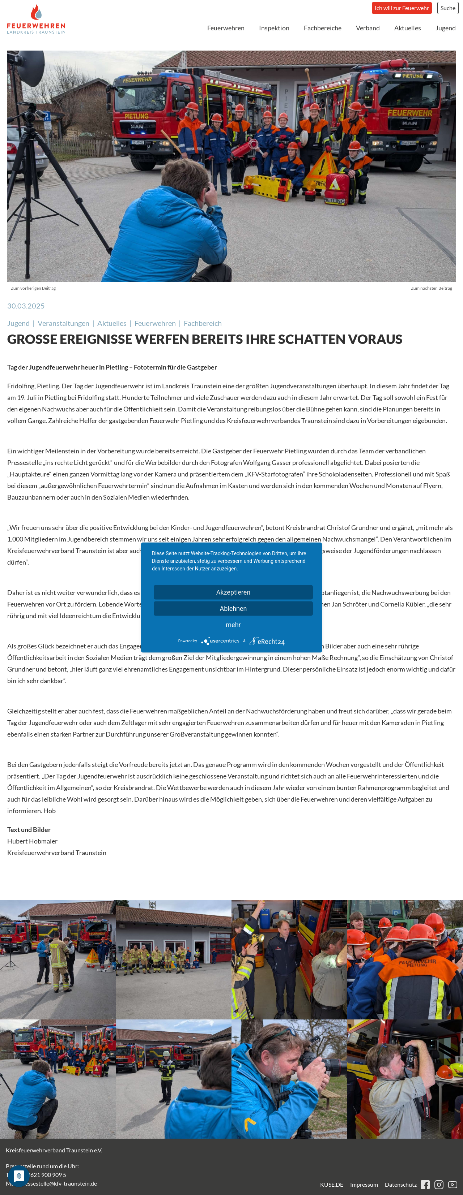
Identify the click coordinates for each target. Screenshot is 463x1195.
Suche (448, 7)
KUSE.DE (331, 1184)
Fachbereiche (322, 28)
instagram (438, 1184)
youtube (452, 1184)
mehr (233, 625)
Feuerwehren (226, 28)
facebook (425, 1184)
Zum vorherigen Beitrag (33, 288)
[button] (58, 959)
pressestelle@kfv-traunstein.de (58, 1183)
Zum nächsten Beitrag (431, 288)
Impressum (364, 1184)
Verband (368, 28)
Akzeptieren (233, 592)
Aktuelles (407, 28)
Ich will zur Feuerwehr (402, 7)
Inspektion (274, 28)
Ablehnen (233, 608)
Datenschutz (401, 1184)
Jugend (446, 28)
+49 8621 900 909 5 (41, 1174)
